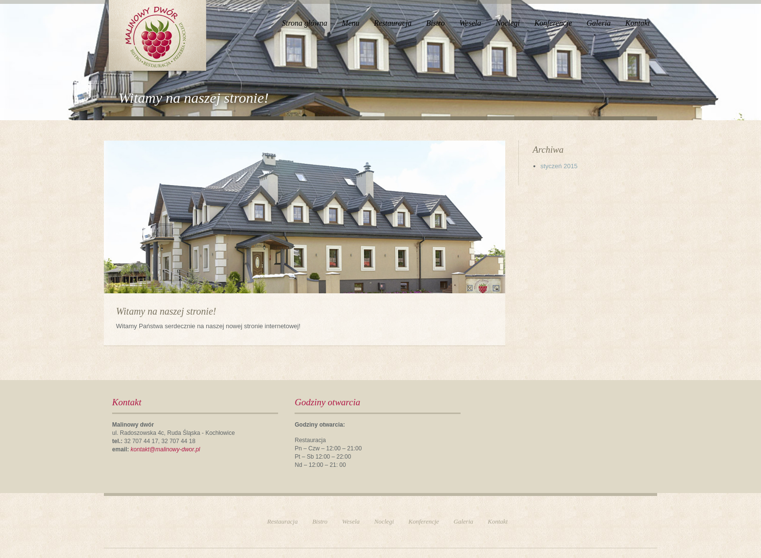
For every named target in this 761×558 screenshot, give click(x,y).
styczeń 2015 (559, 166)
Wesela (470, 23)
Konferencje (553, 23)
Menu (350, 23)
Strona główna (304, 23)
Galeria (599, 23)
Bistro (435, 23)
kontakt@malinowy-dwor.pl (165, 449)
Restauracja (393, 23)
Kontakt (637, 23)
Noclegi (508, 23)
